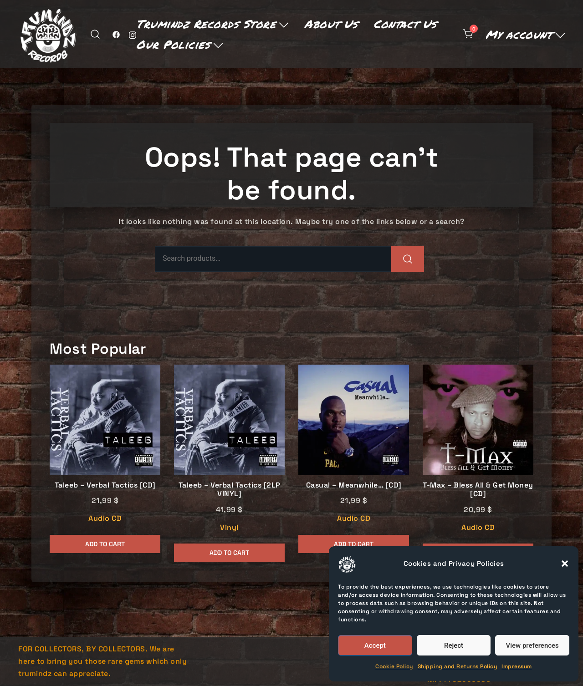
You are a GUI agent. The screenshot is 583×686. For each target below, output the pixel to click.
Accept (375, 645)
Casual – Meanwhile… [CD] (354, 485)
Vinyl (229, 527)
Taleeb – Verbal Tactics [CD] (105, 485)
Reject (453, 645)
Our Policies (173, 44)
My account (519, 34)
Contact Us (404, 23)
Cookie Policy (394, 666)
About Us (331, 23)
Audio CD (105, 518)
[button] (564, 563)
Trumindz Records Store (206, 23)
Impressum (516, 666)
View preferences (532, 645)
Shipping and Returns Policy (457, 666)
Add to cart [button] (105, 544)
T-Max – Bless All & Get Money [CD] (478, 489)
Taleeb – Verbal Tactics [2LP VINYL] (230, 489)
